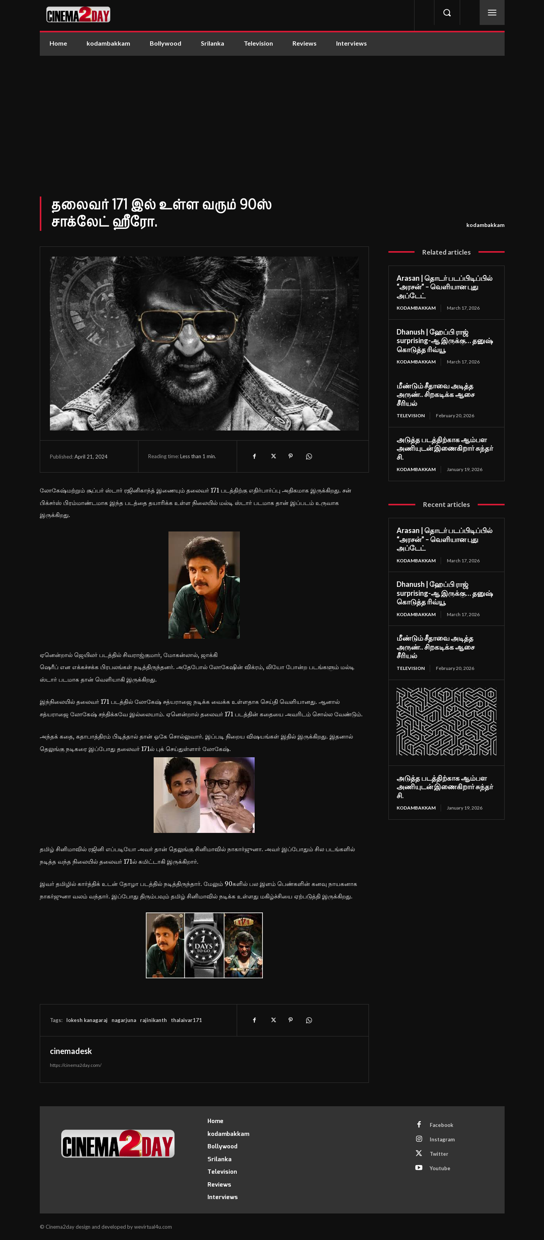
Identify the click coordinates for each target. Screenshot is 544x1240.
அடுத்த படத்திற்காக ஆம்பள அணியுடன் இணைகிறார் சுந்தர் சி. (445, 448)
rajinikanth (153, 1020)
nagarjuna (124, 1020)
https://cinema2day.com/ (75, 1065)
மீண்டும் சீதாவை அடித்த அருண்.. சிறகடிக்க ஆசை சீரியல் (436, 394)
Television (411, 415)
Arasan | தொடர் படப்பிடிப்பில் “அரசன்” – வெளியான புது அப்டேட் (445, 287)
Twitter (439, 1154)
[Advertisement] (272, 114)
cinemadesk (71, 1051)
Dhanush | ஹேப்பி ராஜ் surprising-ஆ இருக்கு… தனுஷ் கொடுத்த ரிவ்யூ (445, 341)
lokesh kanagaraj (87, 1020)
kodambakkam (485, 225)
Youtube (440, 1168)
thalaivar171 (186, 1020)
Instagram (442, 1139)
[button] (446, 12)
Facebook (441, 1125)
